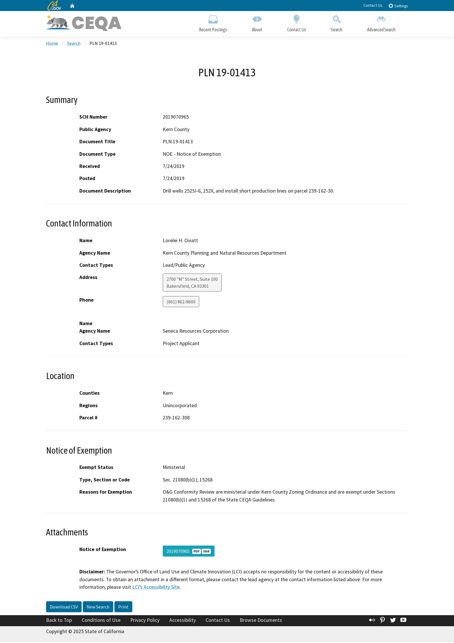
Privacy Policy (145, 620)
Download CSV (64, 607)
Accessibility (182, 620)
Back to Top (59, 620)
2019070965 (188, 552)
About (257, 22)
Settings (398, 5)
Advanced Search (381, 22)
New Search (98, 607)
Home (52, 44)
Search (336, 22)
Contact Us (372, 5)
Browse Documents (261, 620)
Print (123, 607)
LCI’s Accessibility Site (156, 587)
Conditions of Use (101, 620)
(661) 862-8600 (180, 302)
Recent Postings (213, 22)
